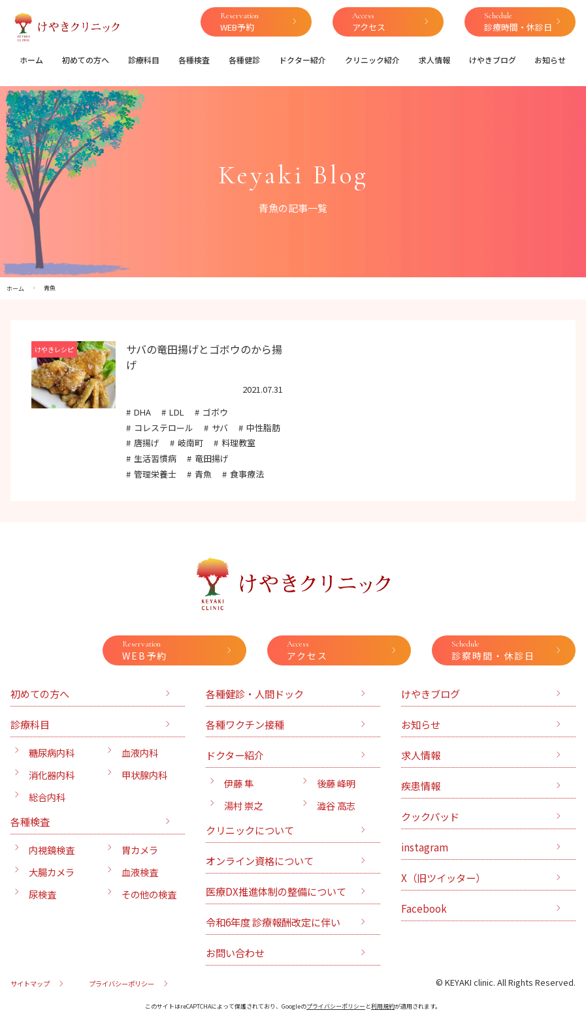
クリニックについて (250, 830)
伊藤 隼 (238, 783)
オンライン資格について (260, 860)
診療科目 (143, 59)
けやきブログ (492, 59)
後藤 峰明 (336, 783)
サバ (220, 427)
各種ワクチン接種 (245, 724)
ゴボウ (215, 412)
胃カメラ (140, 850)
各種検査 (194, 59)
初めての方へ (85, 59)
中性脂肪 (263, 427)
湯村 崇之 (243, 805)
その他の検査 (149, 894)
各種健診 (244, 59)
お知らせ (550, 59)
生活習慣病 (155, 458)
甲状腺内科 (144, 775)
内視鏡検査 (51, 850)
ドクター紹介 (302, 59)
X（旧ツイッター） (443, 877)
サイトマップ (30, 983)
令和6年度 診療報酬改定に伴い (273, 922)
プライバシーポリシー (121, 983)
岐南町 (190, 442)
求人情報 (434, 59)
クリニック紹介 (372, 59)
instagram (424, 847)
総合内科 (47, 797)
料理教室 (238, 442)
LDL (176, 412)
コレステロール (163, 427)
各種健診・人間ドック (255, 693)
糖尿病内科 (51, 752)
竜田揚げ (212, 458)
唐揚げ (146, 442)
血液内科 (140, 752)
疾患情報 (420, 785)
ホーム (31, 59)
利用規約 (383, 1006)
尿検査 (42, 894)
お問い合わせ (235, 952)
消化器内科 (51, 775)
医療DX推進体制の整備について (276, 891)
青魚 (203, 474)
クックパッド (430, 816)
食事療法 (247, 474)
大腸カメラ (51, 872)
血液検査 (140, 872)
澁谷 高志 (336, 805)
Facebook (424, 908)
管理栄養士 (155, 474)
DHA (142, 412)
